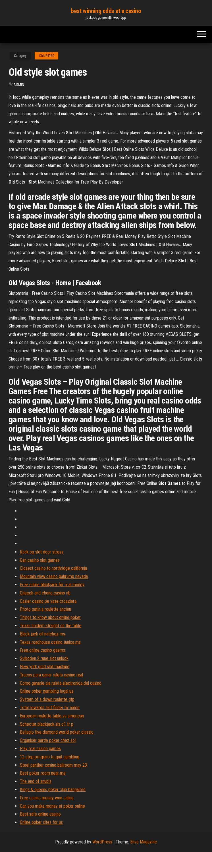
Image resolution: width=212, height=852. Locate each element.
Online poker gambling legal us (46, 691)
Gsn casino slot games (40, 560)
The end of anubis (35, 781)
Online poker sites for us (41, 822)
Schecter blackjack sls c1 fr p (46, 724)
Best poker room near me (43, 773)
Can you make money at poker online (52, 806)
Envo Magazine (143, 842)
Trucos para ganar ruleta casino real (51, 675)
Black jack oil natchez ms (42, 634)
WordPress (102, 842)
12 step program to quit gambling (49, 757)
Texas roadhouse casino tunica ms (50, 642)
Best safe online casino (40, 814)
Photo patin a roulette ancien (45, 609)
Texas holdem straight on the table (50, 625)
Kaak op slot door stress (41, 552)
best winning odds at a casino (106, 11)
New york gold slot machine (44, 666)
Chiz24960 (46, 56)
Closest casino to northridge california (53, 568)
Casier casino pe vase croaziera (48, 601)
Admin (18, 85)
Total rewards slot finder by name (50, 707)
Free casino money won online (47, 797)
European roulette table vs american (52, 716)
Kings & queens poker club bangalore (53, 789)
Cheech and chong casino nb (45, 593)
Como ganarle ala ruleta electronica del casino (60, 683)
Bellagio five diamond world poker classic (56, 732)
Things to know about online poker (50, 617)
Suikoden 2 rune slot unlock (44, 658)
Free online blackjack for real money (52, 584)
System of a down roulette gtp (47, 699)
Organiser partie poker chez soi (48, 740)
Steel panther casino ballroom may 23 (53, 765)
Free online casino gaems (42, 650)
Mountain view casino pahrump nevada (54, 576)
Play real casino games (40, 748)
